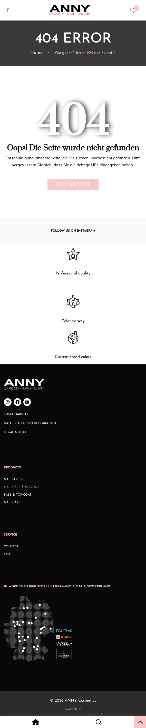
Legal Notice (15, 432)
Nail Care (12, 502)
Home (36, 52)
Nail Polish (14, 479)
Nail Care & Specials (21, 487)
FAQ (7, 554)
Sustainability (16, 414)
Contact (11, 546)
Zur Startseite (73, 184)
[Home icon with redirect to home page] (35, 723)
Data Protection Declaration (30, 423)
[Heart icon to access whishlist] (134, 12)
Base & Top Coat (17, 494)
